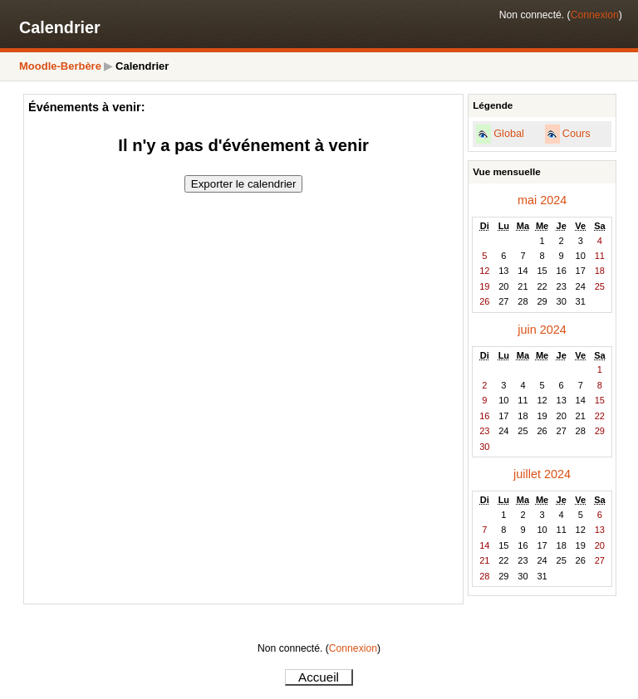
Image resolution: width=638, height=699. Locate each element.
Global (508, 133)
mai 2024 (542, 200)
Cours (576, 133)
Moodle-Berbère (60, 66)
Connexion (595, 15)
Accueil (318, 677)
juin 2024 (542, 329)
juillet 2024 (542, 474)
